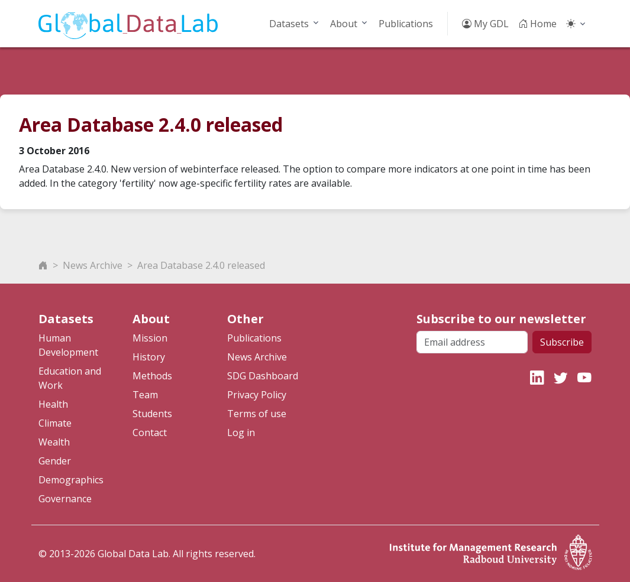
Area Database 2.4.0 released (201, 265)
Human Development (68, 345)
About (343, 23)
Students (152, 413)
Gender (54, 460)
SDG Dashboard (262, 375)
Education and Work (69, 378)
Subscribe (562, 342)
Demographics (71, 479)
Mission (150, 337)
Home (537, 23)
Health (53, 404)
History (149, 356)
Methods (152, 375)
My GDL (485, 23)
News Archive (92, 265)
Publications (406, 23)
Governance (65, 498)
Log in (241, 432)
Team (145, 394)
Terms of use (256, 413)
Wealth (54, 441)
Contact (150, 432)
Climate (55, 423)
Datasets (289, 23)
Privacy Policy (256, 394)
